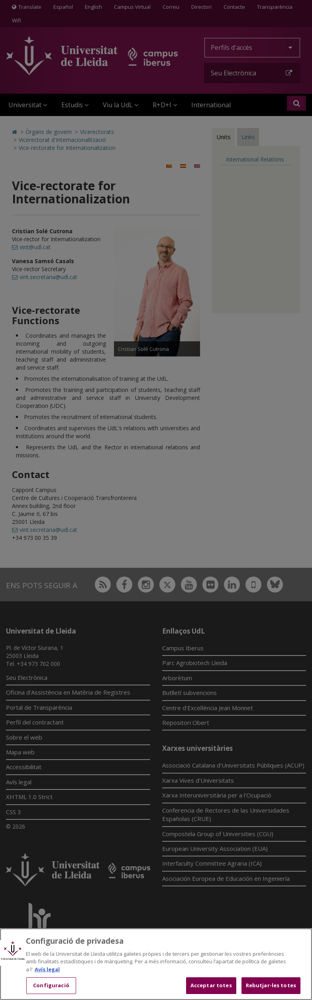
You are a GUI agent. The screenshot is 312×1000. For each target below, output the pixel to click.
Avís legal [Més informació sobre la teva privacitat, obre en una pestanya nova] (47, 969)
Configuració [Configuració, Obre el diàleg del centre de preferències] (51, 985)
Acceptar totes (211, 985)
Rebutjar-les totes (271, 985)
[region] (156, 964)
